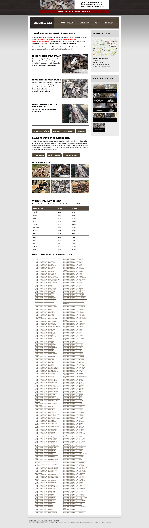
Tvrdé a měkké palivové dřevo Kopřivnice (73, 412)
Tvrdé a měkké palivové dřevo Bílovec (72, 503)
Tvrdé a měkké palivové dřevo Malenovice (46, 390)
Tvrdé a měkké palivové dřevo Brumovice (73, 494)
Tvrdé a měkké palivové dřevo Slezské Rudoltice (47, 326)
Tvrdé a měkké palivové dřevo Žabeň (44, 261)
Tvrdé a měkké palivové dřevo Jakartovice (73, 426)
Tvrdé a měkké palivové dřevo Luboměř (45, 394)
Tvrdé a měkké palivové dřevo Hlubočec (45, 452)
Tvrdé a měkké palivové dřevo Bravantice (45, 496)
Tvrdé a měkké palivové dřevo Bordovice (45, 499)
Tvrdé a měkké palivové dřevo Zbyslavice (73, 261)
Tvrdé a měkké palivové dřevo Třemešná (45, 288)
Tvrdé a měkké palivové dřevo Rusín (44, 338)
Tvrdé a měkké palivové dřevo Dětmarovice (74, 477)
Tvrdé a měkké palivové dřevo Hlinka (72, 452)
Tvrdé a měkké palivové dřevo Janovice (73, 423)
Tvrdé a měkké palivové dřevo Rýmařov (73, 335)
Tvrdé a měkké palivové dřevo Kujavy (72, 403)
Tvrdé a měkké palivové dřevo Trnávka (45, 291)
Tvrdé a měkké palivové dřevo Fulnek (72, 459)
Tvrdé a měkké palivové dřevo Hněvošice (45, 450)
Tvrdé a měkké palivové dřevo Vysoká (72, 265)
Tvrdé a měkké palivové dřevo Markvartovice (46, 388)
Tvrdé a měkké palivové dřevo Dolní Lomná (46, 470)
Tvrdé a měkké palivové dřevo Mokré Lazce (46, 380)
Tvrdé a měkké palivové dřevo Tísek (72, 291)
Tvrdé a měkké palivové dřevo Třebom (73, 288)
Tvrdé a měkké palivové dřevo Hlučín (72, 450)
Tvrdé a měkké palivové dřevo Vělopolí (73, 276)
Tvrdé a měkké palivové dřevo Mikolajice (73, 383)
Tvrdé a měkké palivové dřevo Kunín (72, 402)
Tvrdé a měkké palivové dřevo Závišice (45, 262)
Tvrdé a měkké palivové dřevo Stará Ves (45, 321)
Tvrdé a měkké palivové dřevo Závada (72, 262)
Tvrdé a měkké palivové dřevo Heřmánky (73, 455)
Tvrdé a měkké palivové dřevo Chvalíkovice (46, 429)
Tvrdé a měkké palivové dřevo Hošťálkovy (73, 436)
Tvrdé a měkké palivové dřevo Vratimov (73, 271)
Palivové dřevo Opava (73, 522)
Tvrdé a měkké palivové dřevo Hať (72, 458)
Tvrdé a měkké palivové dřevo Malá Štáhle (74, 390)
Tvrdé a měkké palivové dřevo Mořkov (45, 376)
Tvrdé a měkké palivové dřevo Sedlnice (45, 332)
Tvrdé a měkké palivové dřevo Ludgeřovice (46, 393)
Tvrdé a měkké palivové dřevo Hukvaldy (45, 432)
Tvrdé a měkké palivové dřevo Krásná (72, 409)
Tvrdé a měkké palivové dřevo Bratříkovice (74, 496)
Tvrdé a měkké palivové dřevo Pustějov (73, 346)
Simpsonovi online (85, 522)
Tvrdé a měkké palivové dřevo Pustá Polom (46, 347)
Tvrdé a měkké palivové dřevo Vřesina (45, 267)
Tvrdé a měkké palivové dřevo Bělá (44, 509)
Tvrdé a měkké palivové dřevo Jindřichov (45, 421)
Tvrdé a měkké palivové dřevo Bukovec (73, 486)
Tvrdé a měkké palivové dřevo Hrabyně (45, 436)
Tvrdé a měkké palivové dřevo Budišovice (45, 488)
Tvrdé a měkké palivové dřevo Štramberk (73, 294)
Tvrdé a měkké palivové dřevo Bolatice (73, 499)
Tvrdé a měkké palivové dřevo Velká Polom (46, 280)
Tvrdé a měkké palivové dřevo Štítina (44, 296)
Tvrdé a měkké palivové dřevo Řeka (72, 333)
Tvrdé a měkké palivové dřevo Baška (72, 509)
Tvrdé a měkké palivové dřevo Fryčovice (73, 462)
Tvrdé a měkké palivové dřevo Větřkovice (45, 274)
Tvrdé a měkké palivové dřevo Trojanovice (74, 290)
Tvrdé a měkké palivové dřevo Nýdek (44, 365)
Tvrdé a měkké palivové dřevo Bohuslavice (74, 500)
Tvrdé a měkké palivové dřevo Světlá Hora (74, 305)
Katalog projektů (106, 522)
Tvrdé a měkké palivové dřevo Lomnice (73, 394)
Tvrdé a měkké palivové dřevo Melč (72, 387)
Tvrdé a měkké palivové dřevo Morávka (45, 379)
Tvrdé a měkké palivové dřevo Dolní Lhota (74, 470)
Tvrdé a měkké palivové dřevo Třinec (72, 287)
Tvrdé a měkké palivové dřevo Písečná (45, 352)
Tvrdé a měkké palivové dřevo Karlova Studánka (47, 418)
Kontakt (109, 23)
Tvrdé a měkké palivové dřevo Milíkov (72, 382)
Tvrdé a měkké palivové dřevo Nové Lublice (74, 367)
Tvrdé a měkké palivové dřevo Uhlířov (72, 285)
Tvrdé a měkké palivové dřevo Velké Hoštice (46, 277)
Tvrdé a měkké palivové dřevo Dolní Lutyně (74, 468)
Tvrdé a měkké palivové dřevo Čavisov (73, 483)
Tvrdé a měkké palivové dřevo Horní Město (46, 441)
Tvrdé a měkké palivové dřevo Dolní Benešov (74, 471)
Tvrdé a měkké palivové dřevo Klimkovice (45, 415)
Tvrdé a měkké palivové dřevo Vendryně (45, 276)
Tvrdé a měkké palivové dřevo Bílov (44, 505)
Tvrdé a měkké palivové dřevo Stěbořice (73, 312)
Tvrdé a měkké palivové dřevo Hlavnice (45, 453)
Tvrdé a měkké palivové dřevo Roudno (45, 341)
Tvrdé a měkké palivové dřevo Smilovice (45, 324)
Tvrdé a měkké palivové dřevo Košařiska (45, 412)
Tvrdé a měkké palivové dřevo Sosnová (45, 323)
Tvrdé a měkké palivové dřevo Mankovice (73, 388)
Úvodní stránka (67, 23)
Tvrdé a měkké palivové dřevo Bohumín (45, 502)
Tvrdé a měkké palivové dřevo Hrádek (45, 433)
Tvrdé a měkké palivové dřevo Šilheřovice (45, 299)
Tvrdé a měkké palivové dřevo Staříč (44, 314)
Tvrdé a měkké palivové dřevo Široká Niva (74, 297)
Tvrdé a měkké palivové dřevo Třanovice (45, 290)
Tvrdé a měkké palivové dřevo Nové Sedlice (46, 367)
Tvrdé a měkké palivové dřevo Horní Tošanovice (47, 440)
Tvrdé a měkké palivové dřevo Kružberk (45, 406)
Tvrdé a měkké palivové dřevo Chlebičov (73, 430)
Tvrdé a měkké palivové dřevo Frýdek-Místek (74, 461)
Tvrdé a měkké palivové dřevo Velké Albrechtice (47, 279)
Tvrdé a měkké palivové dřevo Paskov (45, 356)
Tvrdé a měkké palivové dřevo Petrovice (73, 353)
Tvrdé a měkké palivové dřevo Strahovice (73, 311)
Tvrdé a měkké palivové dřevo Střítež (44, 311)
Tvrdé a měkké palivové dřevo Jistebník (45, 420)
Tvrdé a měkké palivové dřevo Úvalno (44, 285)
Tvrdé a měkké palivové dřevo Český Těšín (74, 480)
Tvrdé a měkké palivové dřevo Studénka (73, 309)
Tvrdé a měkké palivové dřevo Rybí (72, 337)
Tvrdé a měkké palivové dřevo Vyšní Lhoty (46, 265)
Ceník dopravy (54, 155)
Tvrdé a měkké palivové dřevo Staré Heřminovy (75, 317)
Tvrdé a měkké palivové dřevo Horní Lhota (46, 443)
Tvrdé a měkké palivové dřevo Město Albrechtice (47, 387)
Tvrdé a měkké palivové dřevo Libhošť (72, 397)
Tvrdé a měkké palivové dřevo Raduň (72, 344)
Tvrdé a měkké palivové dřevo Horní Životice (74, 438)
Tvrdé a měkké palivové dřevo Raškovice (45, 344)
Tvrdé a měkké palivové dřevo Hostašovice (46, 438)
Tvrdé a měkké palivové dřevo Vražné (44, 271)
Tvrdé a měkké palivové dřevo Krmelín (45, 408)
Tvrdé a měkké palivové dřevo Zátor (44, 264)
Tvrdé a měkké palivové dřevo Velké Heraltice (74, 277)
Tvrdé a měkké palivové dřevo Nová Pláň (73, 368)
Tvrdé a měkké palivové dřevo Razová (73, 343)
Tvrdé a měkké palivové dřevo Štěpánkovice (74, 296)
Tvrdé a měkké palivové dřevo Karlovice (73, 417)
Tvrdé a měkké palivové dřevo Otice (44, 358)
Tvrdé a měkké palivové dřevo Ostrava (45, 359)
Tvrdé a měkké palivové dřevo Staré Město (74, 315)
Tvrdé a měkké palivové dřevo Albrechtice (73, 512)
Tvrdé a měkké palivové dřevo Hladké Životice (74, 453)
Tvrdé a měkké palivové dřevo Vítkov (72, 273)
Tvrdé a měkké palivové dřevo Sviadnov (45, 305)
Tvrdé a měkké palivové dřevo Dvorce (72, 464)
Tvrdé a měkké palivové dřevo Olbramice (73, 362)
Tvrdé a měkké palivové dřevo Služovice (73, 324)
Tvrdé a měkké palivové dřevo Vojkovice (45, 273)
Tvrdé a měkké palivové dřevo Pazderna (73, 355)
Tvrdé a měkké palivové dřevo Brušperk (73, 493)
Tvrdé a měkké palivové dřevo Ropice (72, 341)
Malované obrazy (96, 522)
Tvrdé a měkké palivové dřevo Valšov (72, 280)
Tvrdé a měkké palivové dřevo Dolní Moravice (46, 468)
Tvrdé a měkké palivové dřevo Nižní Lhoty (73, 370)
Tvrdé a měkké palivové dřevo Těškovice (73, 293)
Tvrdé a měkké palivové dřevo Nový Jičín (73, 365)
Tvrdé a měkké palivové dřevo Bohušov (45, 500)
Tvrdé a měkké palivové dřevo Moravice (73, 379)
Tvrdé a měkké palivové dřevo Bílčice (72, 505)
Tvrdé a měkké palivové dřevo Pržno (72, 349)
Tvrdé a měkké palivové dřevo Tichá (44, 293)
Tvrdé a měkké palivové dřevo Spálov (72, 321)
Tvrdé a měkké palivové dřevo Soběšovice (74, 323)
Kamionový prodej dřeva (63, 131)
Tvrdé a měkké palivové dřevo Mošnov (45, 373)
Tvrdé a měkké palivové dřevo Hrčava (72, 432)
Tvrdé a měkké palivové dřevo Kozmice (45, 411)
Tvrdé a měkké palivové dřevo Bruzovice (45, 493)
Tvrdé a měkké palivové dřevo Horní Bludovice (47, 446)
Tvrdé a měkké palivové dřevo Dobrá (72, 474)
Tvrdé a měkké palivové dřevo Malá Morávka (46, 391)
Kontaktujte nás (71, 155)
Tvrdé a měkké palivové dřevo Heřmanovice (46, 455)
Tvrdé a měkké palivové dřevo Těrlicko (45, 294)
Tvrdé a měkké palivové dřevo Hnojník (73, 449)
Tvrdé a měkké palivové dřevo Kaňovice (73, 418)
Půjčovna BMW (53, 522)
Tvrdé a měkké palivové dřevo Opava (72, 361)
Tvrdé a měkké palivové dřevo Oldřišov (45, 362)
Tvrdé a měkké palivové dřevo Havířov (73, 456)
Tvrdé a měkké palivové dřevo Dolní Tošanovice (75, 467)
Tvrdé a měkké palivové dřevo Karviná (45, 417)
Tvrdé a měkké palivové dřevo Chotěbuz (45, 430)
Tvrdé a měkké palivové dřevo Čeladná (73, 482)
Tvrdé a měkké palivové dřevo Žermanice (73, 258)
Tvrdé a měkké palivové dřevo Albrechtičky (46, 512)
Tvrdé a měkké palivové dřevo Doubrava (73, 465)
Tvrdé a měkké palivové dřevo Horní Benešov (74, 446)
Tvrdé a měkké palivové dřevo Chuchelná (73, 429)
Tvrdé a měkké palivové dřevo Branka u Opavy (75, 497)
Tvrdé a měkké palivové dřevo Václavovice (46, 282)
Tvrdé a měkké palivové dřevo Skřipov (45, 330)
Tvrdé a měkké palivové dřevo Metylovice (73, 385)
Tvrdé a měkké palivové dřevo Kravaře (73, 408)
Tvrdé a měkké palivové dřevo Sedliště (73, 332)
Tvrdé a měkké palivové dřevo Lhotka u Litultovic (47, 399)
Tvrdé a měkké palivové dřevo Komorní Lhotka (47, 414)
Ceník (97, 23)
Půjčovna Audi (62, 522)
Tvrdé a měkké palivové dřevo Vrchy (44, 268)
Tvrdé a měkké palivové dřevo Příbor (44, 349)
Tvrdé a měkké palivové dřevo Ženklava (73, 259)
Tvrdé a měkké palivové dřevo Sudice (44, 309)
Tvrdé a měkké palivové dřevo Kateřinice (73, 415)
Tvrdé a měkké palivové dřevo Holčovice (45, 447)
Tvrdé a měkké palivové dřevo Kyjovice (73, 400)
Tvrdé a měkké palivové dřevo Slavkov (45, 329)
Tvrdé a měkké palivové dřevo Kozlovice (73, 411)
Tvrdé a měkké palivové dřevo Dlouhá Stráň (46, 476)
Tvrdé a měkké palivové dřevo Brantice (45, 497)
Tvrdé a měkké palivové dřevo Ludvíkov (73, 391)
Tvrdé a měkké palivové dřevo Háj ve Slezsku (46, 459)
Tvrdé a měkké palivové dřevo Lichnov (45, 397)
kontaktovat (43, 43)
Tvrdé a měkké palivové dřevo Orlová (44, 361)
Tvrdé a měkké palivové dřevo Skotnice (73, 330)
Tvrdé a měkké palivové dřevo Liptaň (72, 396)
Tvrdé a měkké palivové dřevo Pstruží (72, 347)
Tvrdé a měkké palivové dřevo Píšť (72, 350)
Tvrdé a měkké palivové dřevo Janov (72, 424)
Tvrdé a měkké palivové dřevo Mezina (45, 385)
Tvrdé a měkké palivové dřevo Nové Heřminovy (47, 368)
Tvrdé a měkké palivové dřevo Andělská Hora (74, 511)
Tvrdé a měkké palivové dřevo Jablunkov (73, 427)
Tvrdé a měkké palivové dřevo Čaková (45, 485)
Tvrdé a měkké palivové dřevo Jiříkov (72, 420)
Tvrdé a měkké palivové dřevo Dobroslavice (74, 473)
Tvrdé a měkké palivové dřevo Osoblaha (73, 359)
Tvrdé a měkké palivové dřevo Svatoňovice (46, 306)
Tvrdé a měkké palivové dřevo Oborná (72, 364)
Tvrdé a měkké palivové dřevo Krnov (72, 406)
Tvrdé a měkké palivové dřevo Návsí (72, 371)
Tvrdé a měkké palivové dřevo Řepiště (45, 333)
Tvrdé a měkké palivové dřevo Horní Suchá (74, 440)
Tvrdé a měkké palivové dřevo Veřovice (73, 274)
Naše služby (84, 23)
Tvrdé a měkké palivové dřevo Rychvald (45, 337)
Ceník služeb (39, 155)
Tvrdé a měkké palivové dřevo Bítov (44, 503)
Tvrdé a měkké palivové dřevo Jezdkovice (73, 421)
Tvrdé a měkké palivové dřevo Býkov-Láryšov (46, 486)
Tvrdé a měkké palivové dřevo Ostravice (73, 358)
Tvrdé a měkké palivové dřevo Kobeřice (73, 414)
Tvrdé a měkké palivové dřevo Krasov (44, 409)
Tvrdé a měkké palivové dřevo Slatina (72, 329)
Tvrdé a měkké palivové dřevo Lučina (72, 393)
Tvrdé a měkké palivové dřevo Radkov (45, 346)
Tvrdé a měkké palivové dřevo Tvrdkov (45, 287)
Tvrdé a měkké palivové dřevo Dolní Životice (46, 467)
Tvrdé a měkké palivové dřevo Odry (44, 364)
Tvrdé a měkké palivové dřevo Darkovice (45, 480)
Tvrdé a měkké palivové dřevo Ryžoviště (45, 335)
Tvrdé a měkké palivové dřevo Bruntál (44, 494)
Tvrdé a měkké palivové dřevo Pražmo (45, 350)
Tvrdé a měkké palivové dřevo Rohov (44, 343)
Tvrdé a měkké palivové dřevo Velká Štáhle (74, 279)
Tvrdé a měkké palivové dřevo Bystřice (73, 485)
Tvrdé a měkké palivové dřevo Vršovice (73, 267)
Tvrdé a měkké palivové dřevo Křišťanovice (74, 405)
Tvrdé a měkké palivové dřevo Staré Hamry (46, 318)
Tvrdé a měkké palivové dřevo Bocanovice (74, 502)
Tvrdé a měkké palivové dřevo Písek (72, 264)
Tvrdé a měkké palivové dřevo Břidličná (45, 491)
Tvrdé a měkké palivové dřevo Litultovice (45, 396)
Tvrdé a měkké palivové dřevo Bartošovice (46, 511)
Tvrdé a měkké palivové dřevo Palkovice (73, 356)
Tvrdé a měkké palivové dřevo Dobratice (45, 474)
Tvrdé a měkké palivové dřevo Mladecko (73, 380)
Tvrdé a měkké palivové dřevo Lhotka (72, 399)
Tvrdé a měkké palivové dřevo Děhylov (73, 479)
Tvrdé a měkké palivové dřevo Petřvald (73, 352)
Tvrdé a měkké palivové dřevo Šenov (44, 302)
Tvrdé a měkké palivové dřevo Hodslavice (45, 449)
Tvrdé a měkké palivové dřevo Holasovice (73, 447)
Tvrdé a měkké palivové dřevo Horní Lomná (74, 441)
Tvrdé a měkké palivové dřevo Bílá (44, 506)
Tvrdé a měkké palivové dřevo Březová (73, 491)
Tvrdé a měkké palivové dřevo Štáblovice (45, 297)
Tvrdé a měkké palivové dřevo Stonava (45, 312)
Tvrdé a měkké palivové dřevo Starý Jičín (73, 314)
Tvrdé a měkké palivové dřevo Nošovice (45, 370)
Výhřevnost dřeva (41, 131)
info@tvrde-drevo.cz (104, 66)
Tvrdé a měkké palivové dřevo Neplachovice (46, 371)
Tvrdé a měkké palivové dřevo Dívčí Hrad (73, 476)
